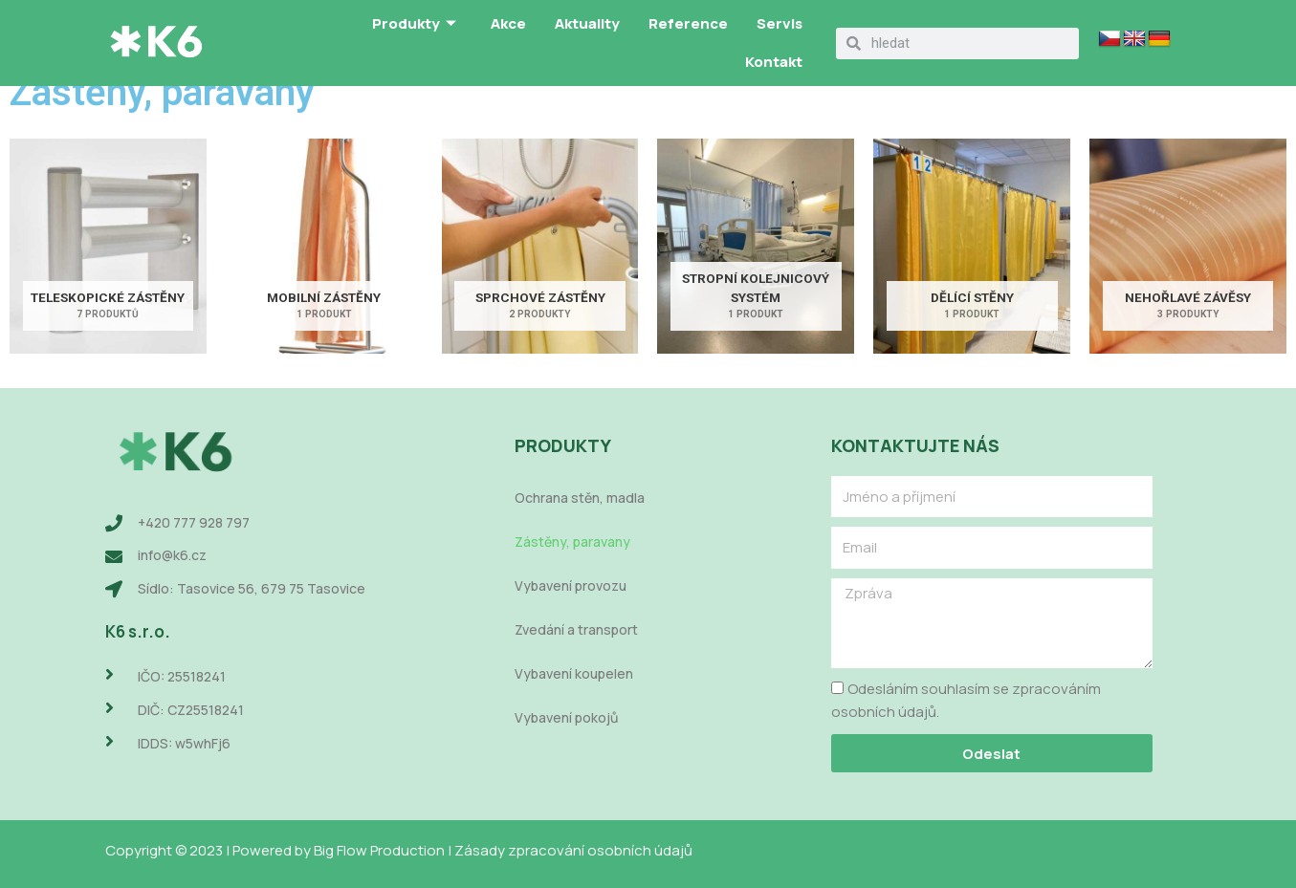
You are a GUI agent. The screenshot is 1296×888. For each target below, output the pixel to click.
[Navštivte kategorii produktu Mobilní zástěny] (324, 247)
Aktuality (587, 23)
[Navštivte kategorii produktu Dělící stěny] (971, 247)
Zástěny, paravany (572, 541)
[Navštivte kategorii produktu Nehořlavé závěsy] (1187, 247)
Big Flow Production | (384, 850)
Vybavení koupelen (574, 673)
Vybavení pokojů (566, 717)
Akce (508, 23)
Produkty (414, 24)
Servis (779, 23)
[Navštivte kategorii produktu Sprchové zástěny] (540, 247)
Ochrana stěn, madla (580, 497)
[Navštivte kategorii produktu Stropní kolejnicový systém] (755, 247)
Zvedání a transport (576, 629)
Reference (688, 23)
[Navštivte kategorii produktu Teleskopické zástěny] (108, 247)
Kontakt (773, 62)
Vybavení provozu (570, 585)
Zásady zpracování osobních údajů (573, 850)
